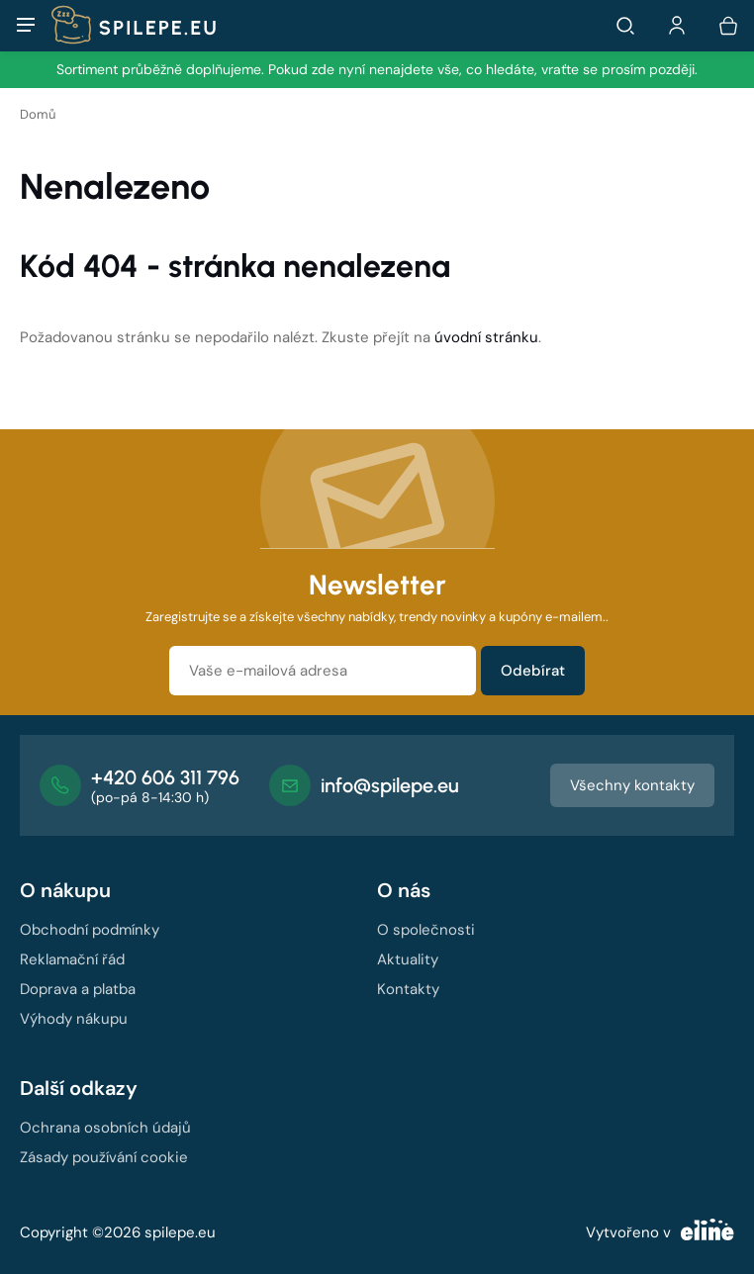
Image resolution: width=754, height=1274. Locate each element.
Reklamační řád (72, 959)
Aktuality (407, 959)
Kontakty (408, 989)
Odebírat (533, 671)
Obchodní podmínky (89, 930)
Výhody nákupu (74, 1019)
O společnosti (426, 930)
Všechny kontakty (632, 785)
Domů (37, 114)
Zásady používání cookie (104, 1157)
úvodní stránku (486, 337)
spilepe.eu (180, 1232)
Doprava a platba (78, 989)
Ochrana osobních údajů (105, 1128)
